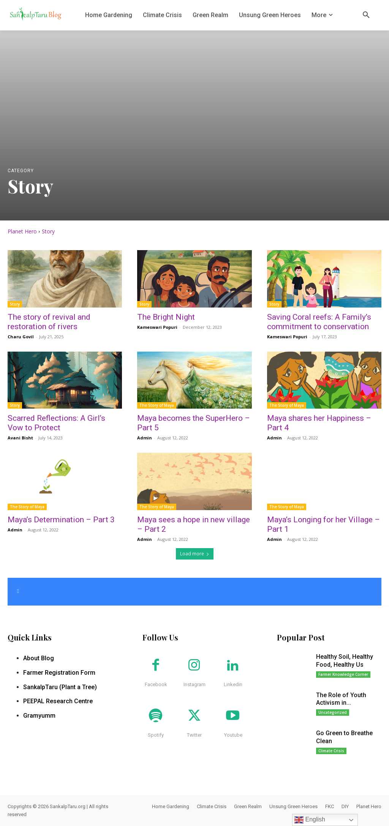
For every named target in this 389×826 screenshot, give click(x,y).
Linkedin (233, 684)
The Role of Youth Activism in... (341, 699)
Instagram (194, 684)
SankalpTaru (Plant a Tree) (60, 687)
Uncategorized (332, 712)
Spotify (156, 735)
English (309, 819)
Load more (194, 553)
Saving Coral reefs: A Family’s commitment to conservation (319, 321)
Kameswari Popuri (157, 327)
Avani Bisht (20, 438)
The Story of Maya (156, 405)
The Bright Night (166, 317)
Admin (144, 438)
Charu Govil (21, 336)
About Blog (38, 658)
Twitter (194, 735)
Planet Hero (22, 231)
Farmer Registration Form (59, 672)
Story (15, 304)
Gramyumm (39, 715)
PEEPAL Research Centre (58, 701)
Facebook (156, 684)
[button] (366, 15)
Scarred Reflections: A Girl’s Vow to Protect (56, 423)
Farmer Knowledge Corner (343, 674)
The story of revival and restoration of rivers (49, 321)
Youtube (233, 735)
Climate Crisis (331, 750)
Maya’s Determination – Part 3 (61, 519)
